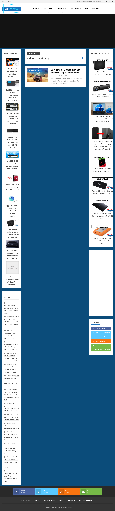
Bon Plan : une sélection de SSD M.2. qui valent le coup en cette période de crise (11, 394)
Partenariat (71, 500)
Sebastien (9, 303)
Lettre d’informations (85, 500)
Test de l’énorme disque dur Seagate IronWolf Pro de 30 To (102, 170)
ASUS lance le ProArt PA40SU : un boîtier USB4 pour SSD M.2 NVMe (12, 142)
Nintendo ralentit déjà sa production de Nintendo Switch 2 (11, 437)
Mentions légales (49, 500)
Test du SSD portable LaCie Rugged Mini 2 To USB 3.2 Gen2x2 (102, 240)
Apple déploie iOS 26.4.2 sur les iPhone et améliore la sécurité (12, 211)
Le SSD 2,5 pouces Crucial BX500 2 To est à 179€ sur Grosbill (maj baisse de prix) (12, 95)
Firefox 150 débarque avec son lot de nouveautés (12, 72)
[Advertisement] (57, 32)
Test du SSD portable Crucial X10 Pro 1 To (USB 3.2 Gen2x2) (102, 73)
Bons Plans (96, 8)
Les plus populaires (10, 53)
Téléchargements (62, 8)
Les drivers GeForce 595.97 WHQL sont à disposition (11, 417)
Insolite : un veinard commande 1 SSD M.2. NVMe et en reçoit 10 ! (10, 358)
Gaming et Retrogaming (35, 70)
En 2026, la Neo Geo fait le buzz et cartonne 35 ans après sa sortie (12, 254)
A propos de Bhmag (25, 500)
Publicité (61, 500)
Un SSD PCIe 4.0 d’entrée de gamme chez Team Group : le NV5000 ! (12, 166)
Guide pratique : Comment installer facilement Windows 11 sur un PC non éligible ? (102, 118)
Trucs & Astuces (76, 8)
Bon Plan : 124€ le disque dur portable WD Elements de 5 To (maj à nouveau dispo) (11, 462)
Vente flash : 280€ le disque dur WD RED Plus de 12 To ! (12, 188)
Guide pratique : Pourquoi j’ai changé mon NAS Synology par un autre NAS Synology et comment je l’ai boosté (102, 145)
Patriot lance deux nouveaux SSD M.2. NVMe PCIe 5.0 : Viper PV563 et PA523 (12, 119)
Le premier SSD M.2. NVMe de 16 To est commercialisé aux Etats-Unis (11, 476)
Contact (9, 1)
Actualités (35, 8)
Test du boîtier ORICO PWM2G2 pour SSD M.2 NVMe (102, 95)
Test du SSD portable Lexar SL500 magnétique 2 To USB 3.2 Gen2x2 (102, 215)
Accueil (3, 1)
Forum (87, 8)
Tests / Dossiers (47, 8)
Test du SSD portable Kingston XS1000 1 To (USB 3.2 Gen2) (102, 192)
